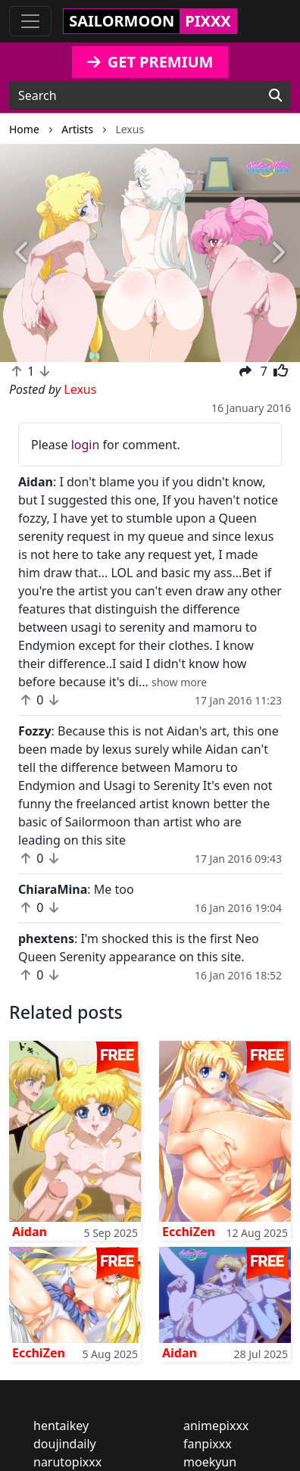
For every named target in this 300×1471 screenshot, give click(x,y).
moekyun (209, 1462)
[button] (22, 253)
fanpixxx (207, 1443)
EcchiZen (188, 1231)
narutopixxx (67, 1462)
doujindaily (64, 1443)
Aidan (29, 1231)
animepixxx (215, 1425)
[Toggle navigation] (30, 21)
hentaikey (61, 1425)
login (85, 444)
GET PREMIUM (150, 62)
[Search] (275, 95)
